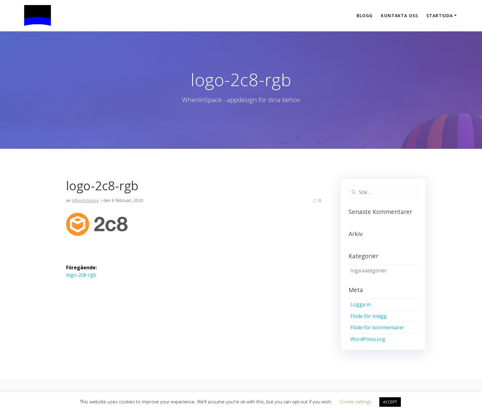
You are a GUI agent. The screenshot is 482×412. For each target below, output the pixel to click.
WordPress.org (367, 339)
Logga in (360, 304)
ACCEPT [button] (390, 402)
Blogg (365, 15)
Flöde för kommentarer (377, 327)
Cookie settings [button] (356, 401)
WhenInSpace (85, 200)
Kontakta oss (399, 15)
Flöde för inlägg (368, 316)
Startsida (439, 15)
